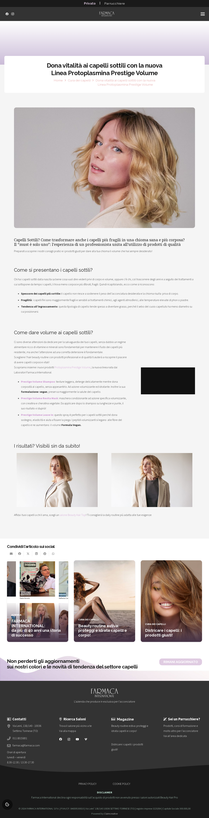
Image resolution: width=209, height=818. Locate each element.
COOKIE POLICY (121, 784)
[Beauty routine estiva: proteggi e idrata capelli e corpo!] (130, 728)
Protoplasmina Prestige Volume (72, 367)
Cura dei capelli (88, 619)
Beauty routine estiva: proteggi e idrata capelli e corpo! (102, 630)
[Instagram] (12, 14)
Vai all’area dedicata (175, 736)
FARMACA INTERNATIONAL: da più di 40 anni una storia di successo (36, 628)
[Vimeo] (86, 739)
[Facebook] (7, 14)
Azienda (16, 615)
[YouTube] (77, 739)
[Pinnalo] (45, 553)
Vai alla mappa (67, 731)
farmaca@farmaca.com (26, 745)
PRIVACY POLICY (87, 784)
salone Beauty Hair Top (73, 515)
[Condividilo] (19, 553)
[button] (202, 14)
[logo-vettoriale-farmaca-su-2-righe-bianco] (107, 13)
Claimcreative (111, 814)
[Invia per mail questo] (11, 553)
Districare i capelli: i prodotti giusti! (163, 632)
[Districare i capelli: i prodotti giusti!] (130, 747)
